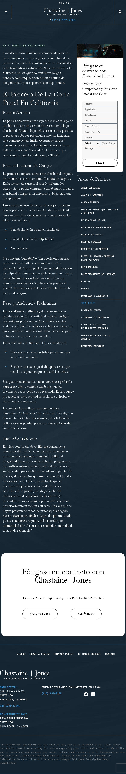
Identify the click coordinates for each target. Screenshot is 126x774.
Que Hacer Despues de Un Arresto (95, 337)
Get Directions (10, 705)
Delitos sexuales (91, 242)
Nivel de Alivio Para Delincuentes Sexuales (94, 326)
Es (68, 3)
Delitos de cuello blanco (96, 227)
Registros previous (92, 346)
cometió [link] (11, 391)
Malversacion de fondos (95, 317)
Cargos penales (90, 202)
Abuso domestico (90, 188)
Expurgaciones (89, 267)
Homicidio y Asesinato (94, 296)
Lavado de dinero (91, 310)
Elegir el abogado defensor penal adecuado (97, 258)
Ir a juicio (88, 303)
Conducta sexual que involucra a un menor (99, 211)
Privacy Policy (64, 654)
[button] (120, 12)
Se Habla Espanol (89, 654)
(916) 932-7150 (51, 693)
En (60, 3)
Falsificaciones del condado (98, 274)
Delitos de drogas (92, 234)
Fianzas (85, 281)
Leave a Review (39, 654)
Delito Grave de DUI (93, 220)
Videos (21, 654)
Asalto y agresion (92, 195)
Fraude (85, 288)
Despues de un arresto (94, 249)
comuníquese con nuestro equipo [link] (37, 78)
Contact (110, 654)
